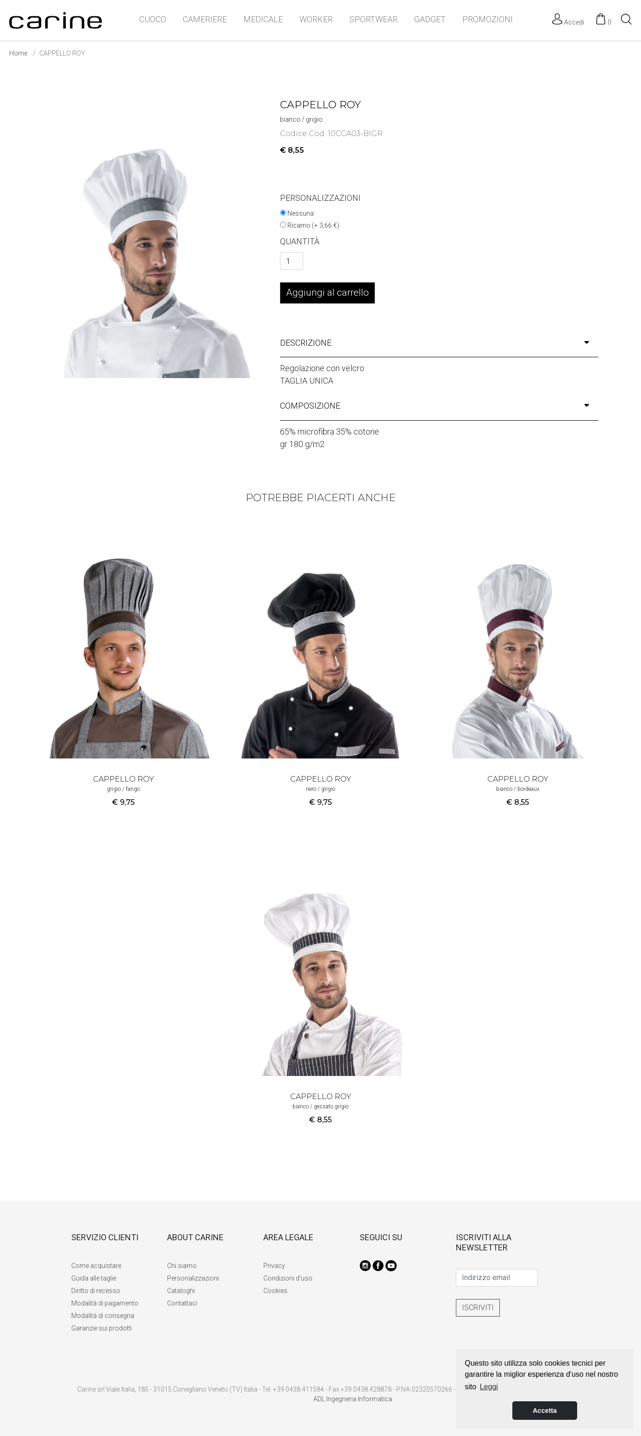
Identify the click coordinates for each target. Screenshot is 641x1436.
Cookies (275, 1290)
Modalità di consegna (102, 1315)
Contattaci (182, 1303)
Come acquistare (96, 1265)
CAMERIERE (205, 19)
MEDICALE (263, 19)
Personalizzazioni (193, 1278)
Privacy (274, 1265)
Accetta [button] (545, 1410)
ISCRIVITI (478, 1307)
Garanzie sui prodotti (101, 1328)
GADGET (430, 19)
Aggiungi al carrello (327, 292)
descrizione (434, 343)
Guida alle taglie (93, 1278)
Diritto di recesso (95, 1290)
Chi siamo (182, 1265)
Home (18, 53)
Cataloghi (181, 1290)
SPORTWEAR (373, 19)
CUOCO (152, 19)
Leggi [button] (489, 1387)
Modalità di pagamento (104, 1303)
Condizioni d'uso (287, 1278)
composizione (434, 405)
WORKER (316, 19)
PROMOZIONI (487, 19)
